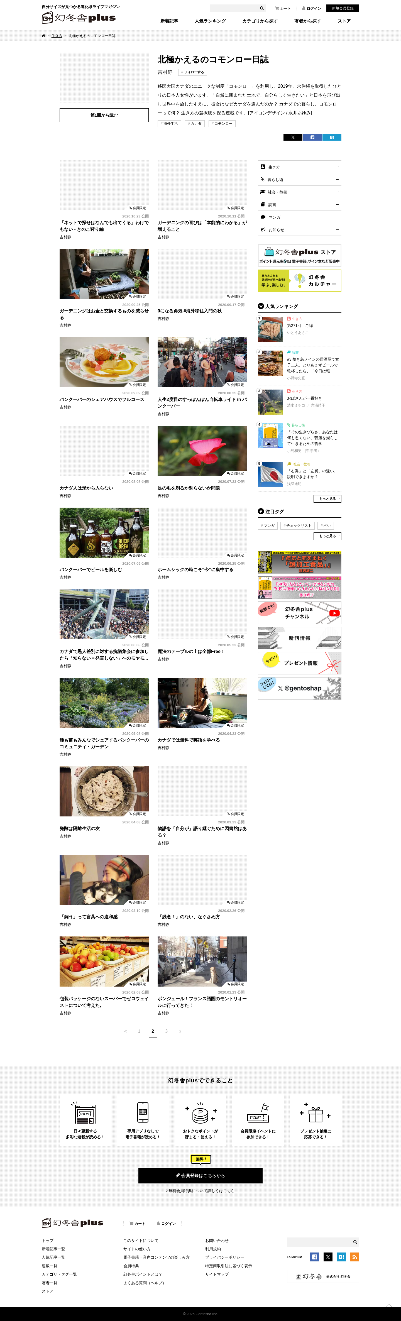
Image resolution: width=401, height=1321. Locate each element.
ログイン (311, 8)
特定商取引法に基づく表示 (228, 1266)
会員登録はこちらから (200, 1175)
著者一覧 (49, 1283)
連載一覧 (49, 1266)
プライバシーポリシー (224, 1257)
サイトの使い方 (137, 1249)
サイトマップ (217, 1274)
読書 (272, 204)
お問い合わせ (217, 1240)
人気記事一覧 (53, 1257)
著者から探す (307, 21)
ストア (344, 21)
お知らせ (276, 229)
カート (283, 8)
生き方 (57, 36)
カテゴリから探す (260, 21)
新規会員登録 (343, 8)
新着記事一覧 (53, 1249)
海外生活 (170, 123)
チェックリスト (299, 525)
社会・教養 (277, 192)
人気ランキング (210, 21)
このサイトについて (140, 1240)
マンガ (274, 217)
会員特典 (131, 1266)
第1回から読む (104, 115)
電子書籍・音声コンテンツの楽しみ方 (156, 1257)
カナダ (196, 123)
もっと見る (327, 499)
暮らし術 (275, 179)
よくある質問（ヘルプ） (144, 1283)
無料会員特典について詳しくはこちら (201, 1190)
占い (327, 525)
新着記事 (169, 21)
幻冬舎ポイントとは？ (142, 1274)
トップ (47, 1240)
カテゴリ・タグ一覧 (59, 1274)
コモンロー (223, 123)
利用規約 (213, 1249)
